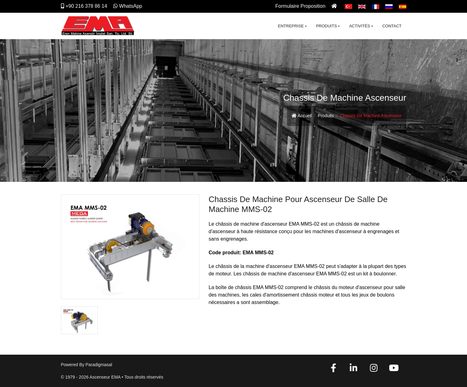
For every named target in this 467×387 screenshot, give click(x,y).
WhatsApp (127, 6)
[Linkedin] (354, 369)
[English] (362, 6)
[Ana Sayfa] (335, 6)
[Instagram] (373, 369)
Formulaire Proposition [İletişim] (300, 6)
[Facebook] (333, 369)
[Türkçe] (348, 6)
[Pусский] (389, 6)
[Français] (375, 6)
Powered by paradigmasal (86, 364)
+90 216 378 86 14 (84, 6)
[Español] (402, 6)
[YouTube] (394, 369)
